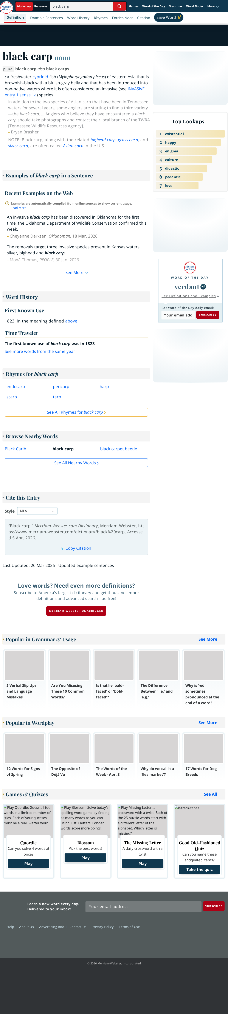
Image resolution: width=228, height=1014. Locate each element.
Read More (18, 208)
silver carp (18, 146)
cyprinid (40, 77)
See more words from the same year (40, 351)
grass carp (128, 139)
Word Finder (194, 6)
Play (28, 863)
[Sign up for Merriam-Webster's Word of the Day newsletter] (143, 906)
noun (62, 57)
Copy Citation (76, 548)
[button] (213, 6)
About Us (27, 927)
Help (11, 927)
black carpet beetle (118, 449)
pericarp (61, 386)
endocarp (15, 386)
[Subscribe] (214, 906)
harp (104, 386)
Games (133, 6)
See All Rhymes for (75, 412)
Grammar (175, 6)
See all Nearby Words (75, 463)
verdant (187, 286)
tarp (57, 397)
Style (10, 511)
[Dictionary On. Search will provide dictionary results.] (32, 6)
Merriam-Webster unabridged (76, 611)
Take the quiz (199, 869)
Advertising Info (53, 927)
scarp (11, 397)
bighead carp (103, 139)
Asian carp (73, 146)
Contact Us (79, 927)
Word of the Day (153, 6)
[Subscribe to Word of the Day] (178, 315)
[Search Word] (119, 6)
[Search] (88, 6)
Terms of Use (129, 927)
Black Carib (15, 449)
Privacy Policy (104, 927)
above (71, 321)
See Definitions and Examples (188, 296)
